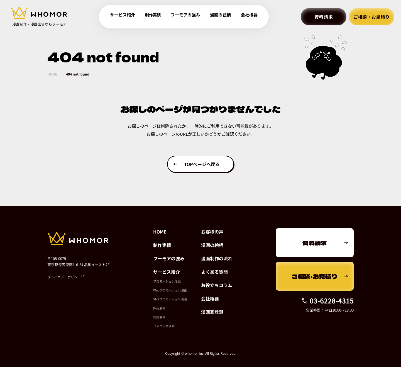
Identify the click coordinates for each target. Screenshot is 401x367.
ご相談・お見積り (371, 16)
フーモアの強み (188, 17)
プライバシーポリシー (65, 276)
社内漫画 (159, 317)
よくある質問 (214, 271)
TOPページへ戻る (202, 164)
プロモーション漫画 (167, 281)
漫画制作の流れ (216, 258)
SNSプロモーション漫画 (170, 299)
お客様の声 (212, 231)
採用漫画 (159, 308)
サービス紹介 (166, 271)
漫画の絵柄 (222, 17)
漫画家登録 (212, 311)
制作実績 (157, 17)
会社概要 (250, 17)
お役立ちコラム (216, 285)
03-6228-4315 (327, 300)
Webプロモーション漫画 (170, 290)
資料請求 (323, 16)
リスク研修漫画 (164, 326)
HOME (52, 74)
